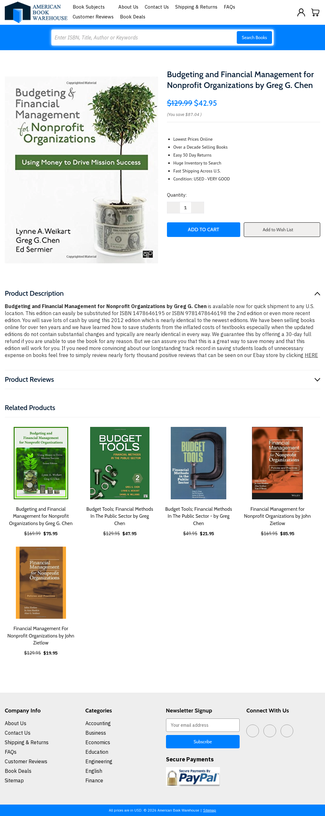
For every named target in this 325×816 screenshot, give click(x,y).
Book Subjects (92, 7)
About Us (128, 7)
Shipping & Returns (196, 7)
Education (96, 752)
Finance (94, 780)
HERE (311, 355)
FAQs (229, 7)
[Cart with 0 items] (315, 12)
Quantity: (177, 195)
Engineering (98, 761)
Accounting (98, 723)
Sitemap (14, 780)
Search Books (254, 37)
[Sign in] (301, 12)
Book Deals (132, 17)
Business (95, 733)
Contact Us (157, 7)
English (93, 771)
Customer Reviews (93, 17)
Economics (97, 742)
